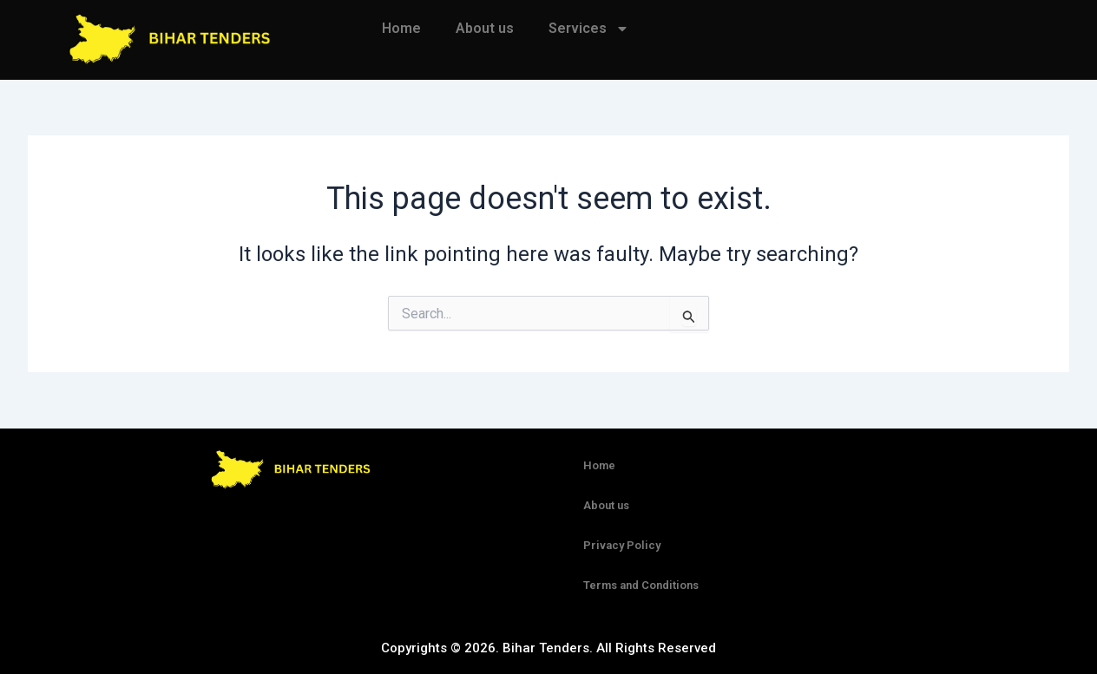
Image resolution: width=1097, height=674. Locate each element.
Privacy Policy (621, 545)
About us (485, 28)
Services (588, 28)
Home (401, 28)
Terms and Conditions (641, 585)
